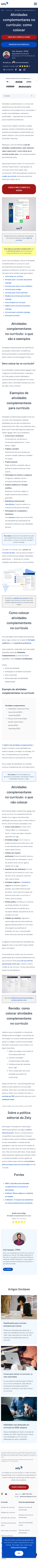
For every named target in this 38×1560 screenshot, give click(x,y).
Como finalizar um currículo (15, 303)
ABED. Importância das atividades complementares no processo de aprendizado (17, 1187)
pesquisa (12, 517)
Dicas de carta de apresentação (24, 1531)
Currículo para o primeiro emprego (17, 312)
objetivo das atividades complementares (18, 745)
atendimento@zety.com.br (28, 1496)
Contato (3, 1558)
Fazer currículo (19, 1487)
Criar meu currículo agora (19, 37)
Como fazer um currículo (14, 276)
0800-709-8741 (27, 1494)
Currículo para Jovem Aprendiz (16, 293)
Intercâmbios (9, 504)
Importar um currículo (19, 45)
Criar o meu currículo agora (19, 189)
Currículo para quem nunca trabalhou (18, 286)
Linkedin (8, 1269)
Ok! (19, 1553)
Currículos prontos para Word (8, 1524)
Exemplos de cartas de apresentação (26, 1516)
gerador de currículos (21, 598)
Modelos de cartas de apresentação (25, 1508)
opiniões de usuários (14, 251)
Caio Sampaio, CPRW (11, 1250)
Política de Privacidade (19, 1547)
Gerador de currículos (8, 1507)
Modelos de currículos (8, 1512)
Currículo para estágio (13, 289)
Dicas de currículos (7, 1536)
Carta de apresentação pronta (26, 1524)
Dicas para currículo (12, 316)
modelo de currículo (9, 176)
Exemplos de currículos (8, 1518)
